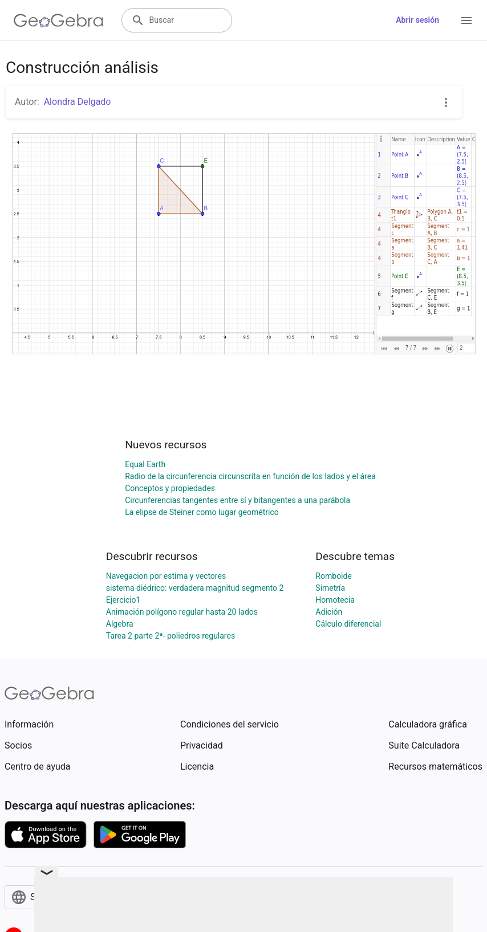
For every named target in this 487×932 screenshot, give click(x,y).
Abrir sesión (417, 19)
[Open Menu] (466, 20)
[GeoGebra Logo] (58, 20)
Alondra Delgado (77, 101)
